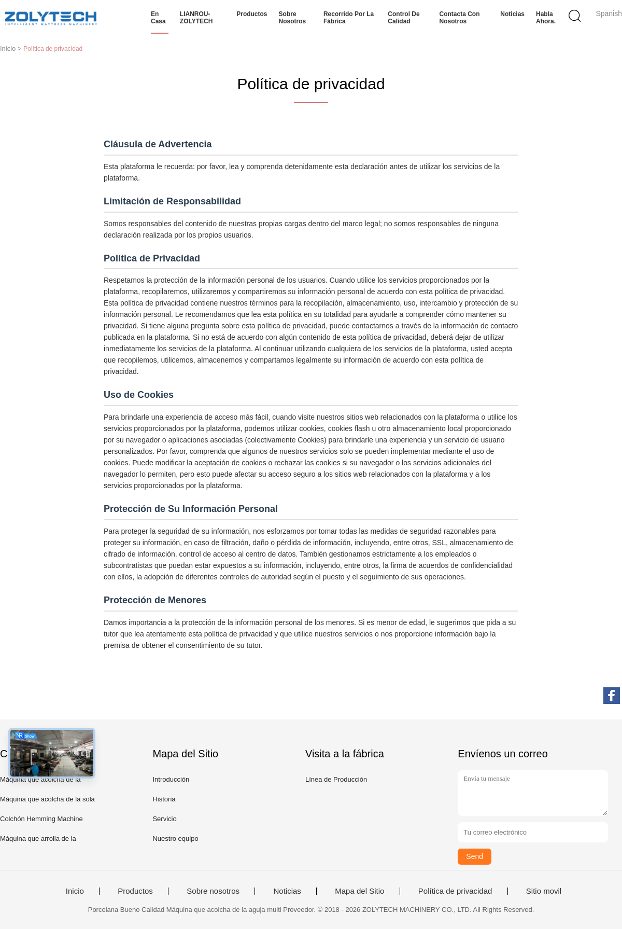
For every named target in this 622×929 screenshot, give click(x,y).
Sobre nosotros (292, 17)
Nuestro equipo (175, 838)
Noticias (512, 14)
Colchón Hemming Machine (41, 819)
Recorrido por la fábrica (348, 17)
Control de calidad (403, 17)
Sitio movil (543, 891)
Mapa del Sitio (359, 891)
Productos (251, 14)
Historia (163, 799)
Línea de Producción (336, 779)
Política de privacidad (455, 891)
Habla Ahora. (546, 17)
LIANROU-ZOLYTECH (196, 17)
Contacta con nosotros (460, 17)
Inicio (75, 891)
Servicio (164, 819)
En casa (158, 17)
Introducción (170, 779)
